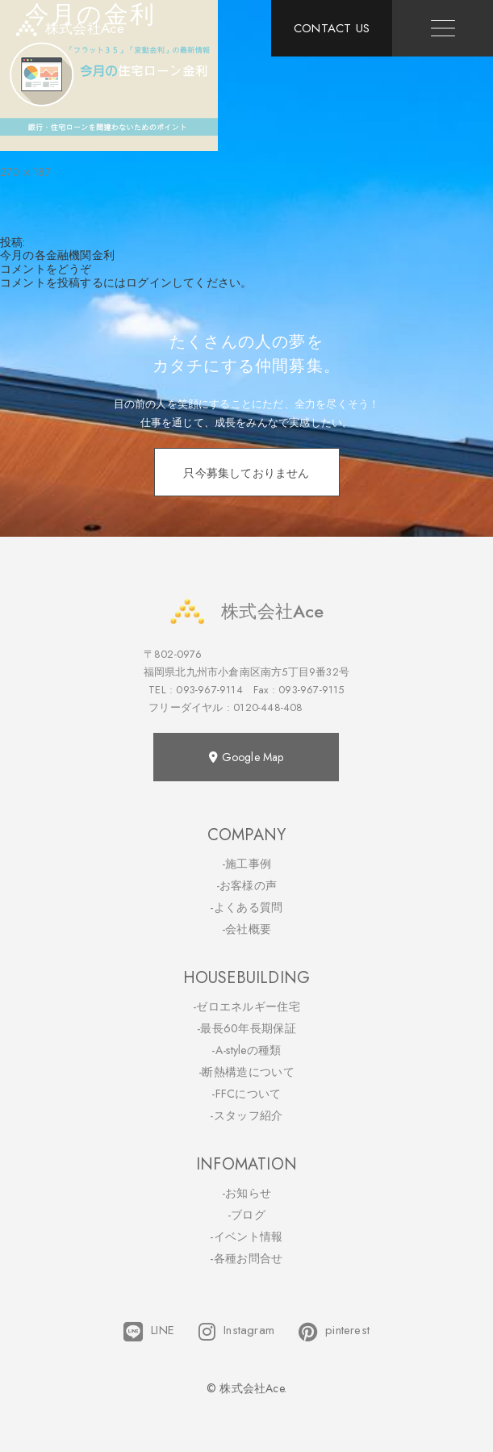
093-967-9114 (209, 689)
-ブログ (246, 1215)
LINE (148, 1331)
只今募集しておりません (246, 473)
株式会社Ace (246, 611)
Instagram (236, 1331)
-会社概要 (247, 929)
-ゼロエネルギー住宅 (246, 1006)
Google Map (246, 757)
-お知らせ (247, 1193)
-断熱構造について (246, 1072)
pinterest (334, 1331)
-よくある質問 (246, 907)
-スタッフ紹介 (246, 1115)
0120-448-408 (268, 707)
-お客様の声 (247, 885)
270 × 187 (25, 172)
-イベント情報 (246, 1236)
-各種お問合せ (246, 1258)
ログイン (149, 282)
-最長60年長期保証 (246, 1028)
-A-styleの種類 (246, 1050)
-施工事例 (247, 864)
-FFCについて (246, 1094)
